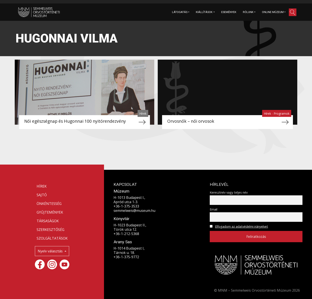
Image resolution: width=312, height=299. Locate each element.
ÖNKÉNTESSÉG (49, 203)
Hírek (142, 113)
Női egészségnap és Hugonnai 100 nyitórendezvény (75, 121)
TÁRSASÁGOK (48, 221)
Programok (281, 113)
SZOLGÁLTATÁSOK (52, 238)
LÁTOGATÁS (179, 12)
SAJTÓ (42, 195)
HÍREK (42, 186)
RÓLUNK (248, 12)
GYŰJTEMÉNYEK (50, 212)
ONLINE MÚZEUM (273, 12)
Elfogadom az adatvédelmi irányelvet (241, 226)
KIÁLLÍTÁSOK (204, 12)
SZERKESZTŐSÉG (50, 229)
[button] (292, 12)
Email (213, 209)
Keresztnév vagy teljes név (229, 192)
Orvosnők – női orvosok (190, 121)
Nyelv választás (50, 251)
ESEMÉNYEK (228, 12)
